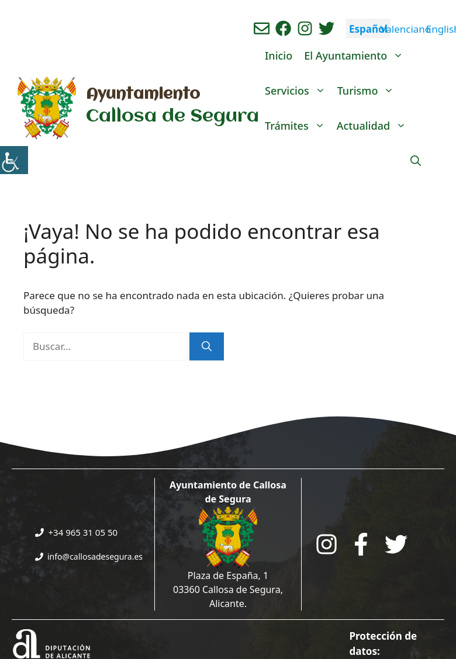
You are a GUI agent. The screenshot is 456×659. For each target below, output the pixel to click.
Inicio (278, 55)
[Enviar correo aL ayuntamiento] (261, 28)
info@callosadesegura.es (95, 556)
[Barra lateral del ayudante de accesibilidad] (14, 160)
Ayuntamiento (143, 94)
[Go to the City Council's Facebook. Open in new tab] (361, 544)
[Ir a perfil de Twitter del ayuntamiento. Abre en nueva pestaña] (326, 28)
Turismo (368, 90)
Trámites (298, 125)
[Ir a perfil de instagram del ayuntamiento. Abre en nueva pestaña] (305, 28)
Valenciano (405, 29)
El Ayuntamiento (356, 55)
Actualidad (374, 125)
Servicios (298, 90)
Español (368, 29)
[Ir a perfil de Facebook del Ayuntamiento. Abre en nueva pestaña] (283, 28)
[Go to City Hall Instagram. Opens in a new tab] (326, 544)
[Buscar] (206, 346)
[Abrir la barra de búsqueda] (416, 160)
